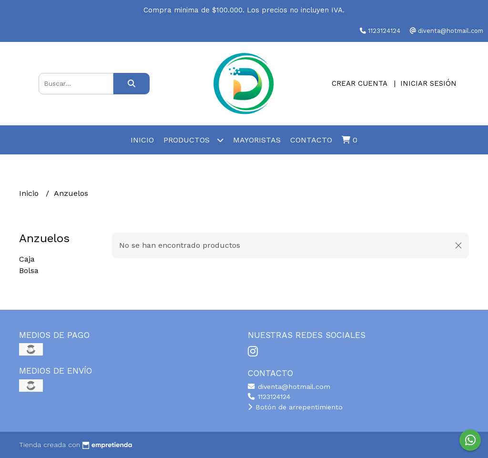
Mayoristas (257, 139)
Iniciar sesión (428, 83)
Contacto (311, 139)
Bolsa (29, 270)
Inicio (142, 139)
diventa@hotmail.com (289, 386)
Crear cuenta (359, 83)
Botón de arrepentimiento (295, 407)
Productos (193, 139)
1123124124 (269, 396)
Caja (27, 259)
